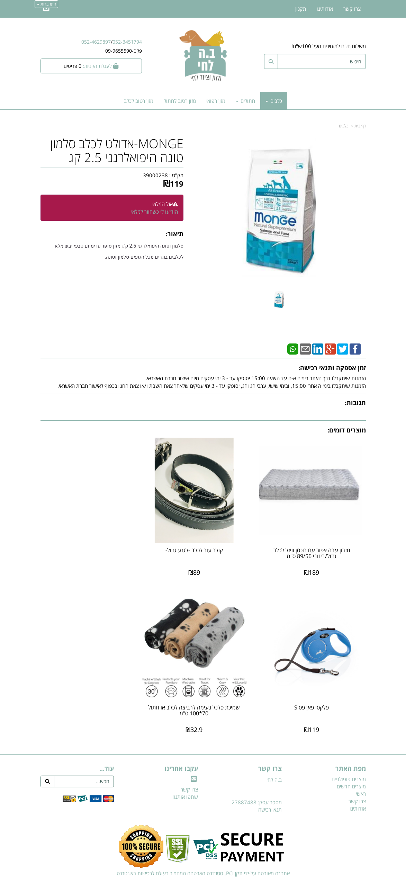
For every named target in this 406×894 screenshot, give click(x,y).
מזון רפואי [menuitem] (215, 100)
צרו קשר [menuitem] (352, 8)
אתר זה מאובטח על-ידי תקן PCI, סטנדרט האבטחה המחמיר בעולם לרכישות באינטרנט (203, 860)
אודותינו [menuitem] (325, 8)
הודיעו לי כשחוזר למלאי (154, 211)
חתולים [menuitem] (245, 100)
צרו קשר (189, 776)
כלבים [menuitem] (273, 100)
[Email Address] (46, 8)
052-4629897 (96, 41)
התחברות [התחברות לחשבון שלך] (46, 4)
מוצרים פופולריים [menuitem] (349, 765)
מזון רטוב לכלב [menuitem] (138, 100)
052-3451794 (127, 41)
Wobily (225, 887)
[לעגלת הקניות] (91, 66)
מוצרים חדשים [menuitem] (351, 773)
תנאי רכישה (270, 796)
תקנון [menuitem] (300, 8)
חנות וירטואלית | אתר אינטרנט (159, 887)
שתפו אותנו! (185, 783)
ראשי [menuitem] (361, 780)
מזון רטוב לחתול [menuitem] (180, 100)
